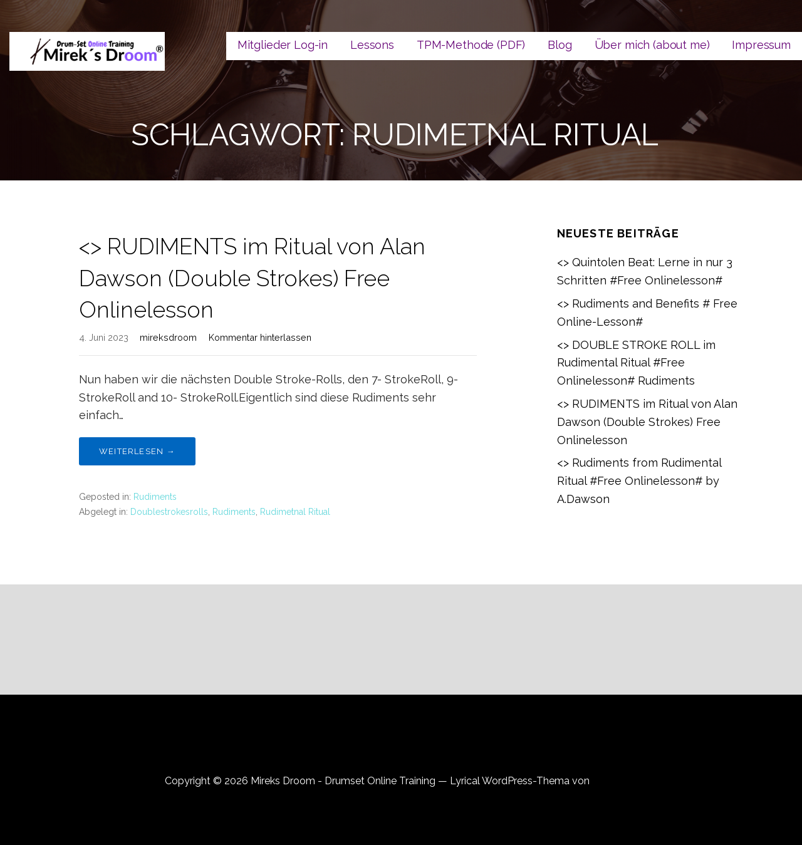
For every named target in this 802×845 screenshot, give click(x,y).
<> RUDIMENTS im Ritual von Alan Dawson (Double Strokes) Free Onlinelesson (252, 278)
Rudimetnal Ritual (295, 512)
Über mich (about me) (652, 44)
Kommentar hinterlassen (260, 337)
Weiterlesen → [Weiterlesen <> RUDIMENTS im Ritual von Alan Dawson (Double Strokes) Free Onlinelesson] (137, 451)
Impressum (761, 44)
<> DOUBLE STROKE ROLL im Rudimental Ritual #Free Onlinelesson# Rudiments (636, 363)
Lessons (372, 44)
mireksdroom (168, 337)
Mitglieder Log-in (282, 44)
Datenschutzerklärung (401, 746)
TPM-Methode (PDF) (471, 44)
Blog (559, 44)
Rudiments (155, 497)
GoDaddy (614, 781)
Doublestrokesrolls (169, 512)
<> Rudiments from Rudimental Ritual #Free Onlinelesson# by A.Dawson (639, 480)
